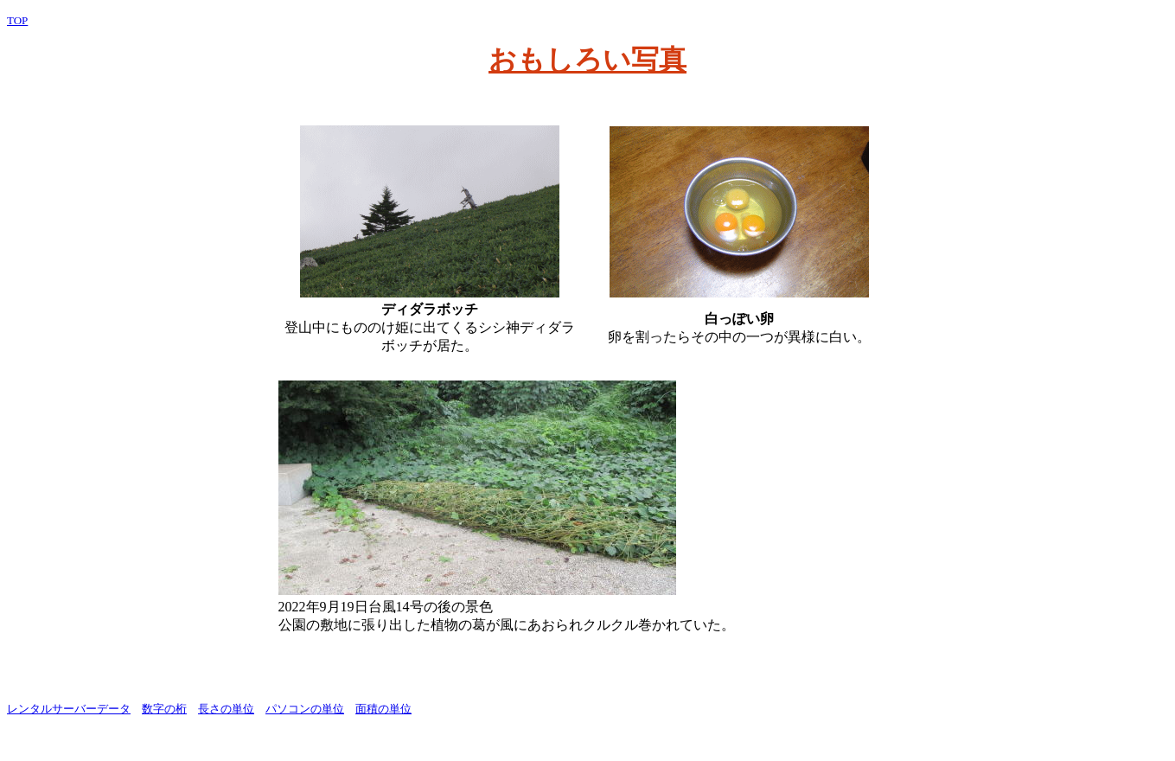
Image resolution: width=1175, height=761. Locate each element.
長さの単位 (226, 708)
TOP (17, 20)
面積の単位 (383, 708)
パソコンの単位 (304, 708)
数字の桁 (164, 708)
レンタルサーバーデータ (69, 708)
